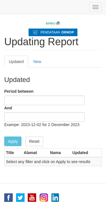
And (8, 108)
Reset (34, 141)
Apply (13, 141)
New (37, 61)
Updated (18, 63)
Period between (18, 91)
